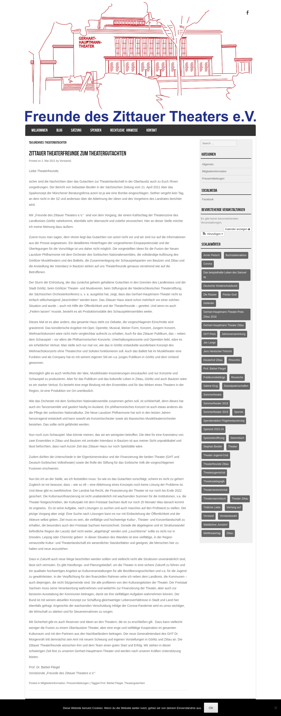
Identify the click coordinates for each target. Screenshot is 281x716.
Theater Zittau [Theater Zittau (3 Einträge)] (240, 498)
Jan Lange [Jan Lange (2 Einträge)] (209, 342)
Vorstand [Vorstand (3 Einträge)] (208, 515)
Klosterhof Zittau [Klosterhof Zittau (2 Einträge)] (212, 360)
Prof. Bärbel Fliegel (112, 683)
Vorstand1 (65, 160)
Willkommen (39, 130)
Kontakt (151, 130)
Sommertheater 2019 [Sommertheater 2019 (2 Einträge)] (215, 411)
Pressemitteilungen (78, 683)
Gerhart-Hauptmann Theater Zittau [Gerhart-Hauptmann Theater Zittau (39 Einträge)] (223, 325)
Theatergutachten (134, 683)
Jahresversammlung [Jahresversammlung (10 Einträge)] (233, 334)
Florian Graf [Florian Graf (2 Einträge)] (229, 294)
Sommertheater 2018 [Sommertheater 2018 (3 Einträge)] (215, 403)
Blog (59, 130)
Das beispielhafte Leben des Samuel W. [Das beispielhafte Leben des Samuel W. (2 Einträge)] (224, 275)
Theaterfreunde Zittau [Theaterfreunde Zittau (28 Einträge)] (216, 464)
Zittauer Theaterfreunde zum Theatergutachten (77, 153)
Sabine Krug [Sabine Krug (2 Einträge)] (210, 385)
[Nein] (275, 707)
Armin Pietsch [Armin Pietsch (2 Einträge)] (211, 255)
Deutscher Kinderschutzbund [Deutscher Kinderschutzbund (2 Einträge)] (220, 285)
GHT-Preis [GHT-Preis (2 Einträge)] (209, 334)
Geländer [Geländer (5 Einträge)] (208, 303)
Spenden (95, 130)
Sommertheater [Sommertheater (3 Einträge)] (212, 394)
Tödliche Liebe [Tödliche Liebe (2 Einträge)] (211, 507)
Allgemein (208, 164)
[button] (212, 234)
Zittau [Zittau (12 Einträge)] (230, 533)
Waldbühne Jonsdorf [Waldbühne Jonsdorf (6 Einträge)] (215, 524)
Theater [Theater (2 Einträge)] (232, 446)
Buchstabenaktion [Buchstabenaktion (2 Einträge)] (236, 255)
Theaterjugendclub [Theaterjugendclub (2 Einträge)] (214, 472)
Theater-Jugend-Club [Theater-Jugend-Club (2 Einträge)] (215, 455)
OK (211, 708)
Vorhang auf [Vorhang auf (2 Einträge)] (234, 507)
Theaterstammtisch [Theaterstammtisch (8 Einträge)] (214, 498)
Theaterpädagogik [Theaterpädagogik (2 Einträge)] (214, 481)
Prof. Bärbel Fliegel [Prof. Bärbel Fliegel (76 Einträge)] (214, 368)
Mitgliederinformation (53, 683)
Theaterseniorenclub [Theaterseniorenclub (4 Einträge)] (215, 489)
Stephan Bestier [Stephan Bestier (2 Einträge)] (212, 446)
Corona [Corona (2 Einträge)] (207, 263)
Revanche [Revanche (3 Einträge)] (237, 377)
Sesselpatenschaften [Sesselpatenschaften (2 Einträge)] (236, 385)
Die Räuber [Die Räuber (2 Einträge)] (210, 294)
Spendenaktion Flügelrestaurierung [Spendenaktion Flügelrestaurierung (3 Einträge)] (223, 420)
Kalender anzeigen (237, 229)
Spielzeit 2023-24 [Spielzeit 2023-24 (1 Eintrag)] (213, 429)
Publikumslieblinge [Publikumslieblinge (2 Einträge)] (214, 377)
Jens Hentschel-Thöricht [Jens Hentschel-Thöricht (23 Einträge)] (217, 351)
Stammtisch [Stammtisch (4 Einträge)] (237, 438)
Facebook (208, 199)
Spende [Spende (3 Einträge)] (238, 411)
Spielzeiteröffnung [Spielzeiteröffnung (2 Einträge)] (213, 438)
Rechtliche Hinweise (124, 130)
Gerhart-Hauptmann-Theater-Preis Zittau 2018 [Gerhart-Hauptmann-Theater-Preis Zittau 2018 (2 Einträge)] (223, 314)
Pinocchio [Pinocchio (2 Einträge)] (234, 360)
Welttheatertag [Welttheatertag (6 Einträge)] (211, 533)
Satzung (76, 130)
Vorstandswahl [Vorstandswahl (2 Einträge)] (228, 515)
